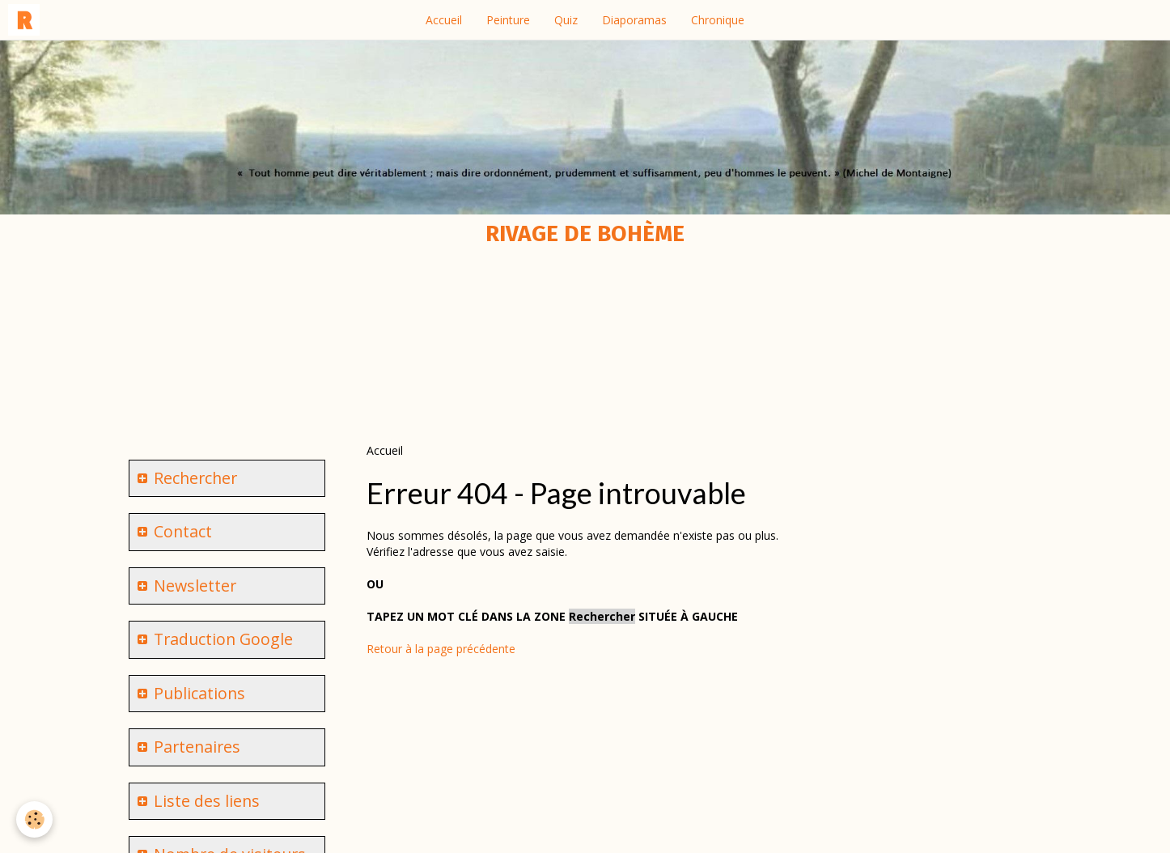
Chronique (717, 20)
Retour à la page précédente (441, 648)
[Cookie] (34, 819)
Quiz (566, 20)
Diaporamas (634, 20)
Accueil (444, 20)
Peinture (508, 20)
